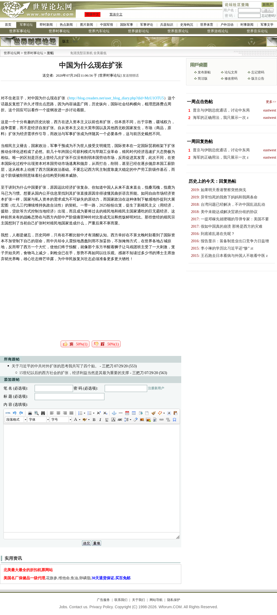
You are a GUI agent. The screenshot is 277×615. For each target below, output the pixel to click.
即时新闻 (46, 25)
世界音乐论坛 (257, 31)
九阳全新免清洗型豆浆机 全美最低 (86, 53)
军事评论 (146, 25)
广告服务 (103, 600)
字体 (32, 419)
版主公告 (257, 78)
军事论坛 (26, 25)
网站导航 (156, 600)
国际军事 (126, 25)
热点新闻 (66, 25)
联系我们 (120, 600)
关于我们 (138, 600)
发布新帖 (204, 72)
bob (75, 41)
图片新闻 (86, 25)
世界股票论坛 (178, 31)
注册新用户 (156, 388)
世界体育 (206, 25)
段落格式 (12, 419)
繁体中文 (116, 14)
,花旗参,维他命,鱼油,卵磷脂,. (67, 578)
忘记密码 (257, 72)
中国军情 (106, 25)
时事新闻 (246, 25)
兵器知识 (166, 25)
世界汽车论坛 (99, 31)
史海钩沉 (186, 25)
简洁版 (202, 78)
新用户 (267, 4)
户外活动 (226, 25)
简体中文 (92, 14)
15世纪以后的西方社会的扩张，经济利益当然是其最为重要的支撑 (74, 373)
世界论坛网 (12, 53)
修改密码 (231, 78)
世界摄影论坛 (138, 31)
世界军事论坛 (19, 31)
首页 (8, 25)
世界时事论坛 (59, 31)
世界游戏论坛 (217, 31)
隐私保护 (173, 600)
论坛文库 (231, 72)
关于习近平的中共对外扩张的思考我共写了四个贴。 (55, 366)
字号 (54, 419)
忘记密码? (269, 16)
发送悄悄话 (131, 75)
